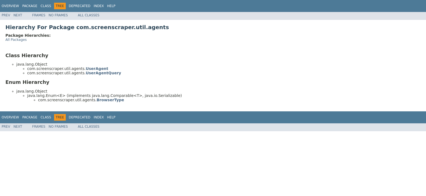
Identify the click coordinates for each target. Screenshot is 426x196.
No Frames (58, 15)
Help (111, 6)
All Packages (16, 40)
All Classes (88, 15)
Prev (6, 15)
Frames (38, 15)
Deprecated (79, 6)
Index (99, 6)
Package (29, 6)
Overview (10, 6)
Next (17, 15)
